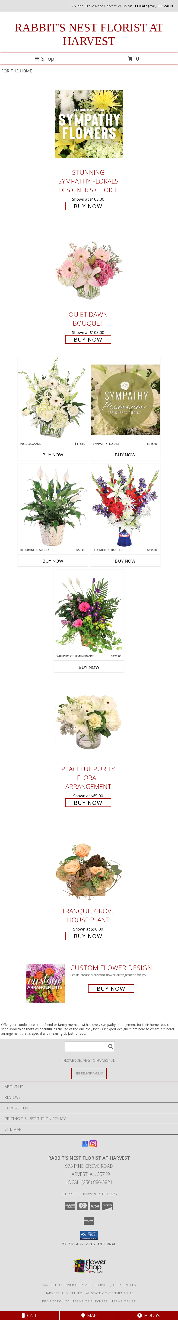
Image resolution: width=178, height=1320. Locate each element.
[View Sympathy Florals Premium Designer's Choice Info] (125, 399)
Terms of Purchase (90, 1301)
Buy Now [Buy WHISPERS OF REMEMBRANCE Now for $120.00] (89, 667)
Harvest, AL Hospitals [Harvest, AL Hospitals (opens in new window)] (115, 1285)
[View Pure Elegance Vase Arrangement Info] (53, 399)
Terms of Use (124, 1301)
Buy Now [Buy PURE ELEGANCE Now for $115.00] (52, 455)
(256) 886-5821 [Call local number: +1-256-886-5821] (160, 5)
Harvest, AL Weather (63, 1293)
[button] (89, 1235)
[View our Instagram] (93, 1146)
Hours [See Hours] (148, 1315)
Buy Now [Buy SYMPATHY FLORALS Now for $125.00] (125, 455)
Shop (44, 58)
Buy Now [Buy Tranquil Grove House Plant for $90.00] (88, 936)
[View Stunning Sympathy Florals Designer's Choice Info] (89, 124)
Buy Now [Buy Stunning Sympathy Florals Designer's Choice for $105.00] (88, 206)
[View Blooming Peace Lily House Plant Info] (53, 506)
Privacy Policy (55, 1301)
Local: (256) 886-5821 (89, 1182)
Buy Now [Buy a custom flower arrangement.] (111, 988)
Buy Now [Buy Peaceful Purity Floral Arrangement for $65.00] (88, 802)
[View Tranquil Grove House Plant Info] (89, 862)
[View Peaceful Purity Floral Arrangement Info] (89, 720)
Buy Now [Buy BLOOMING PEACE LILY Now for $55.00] (52, 561)
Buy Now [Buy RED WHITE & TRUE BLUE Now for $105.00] (125, 561)
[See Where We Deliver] (89, 1073)
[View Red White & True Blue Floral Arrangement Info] (125, 506)
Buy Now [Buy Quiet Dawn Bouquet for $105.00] (88, 339)
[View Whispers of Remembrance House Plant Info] (89, 612)
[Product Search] (90, 1046)
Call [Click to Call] (29, 1315)
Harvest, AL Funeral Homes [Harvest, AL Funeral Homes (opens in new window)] (67, 1285)
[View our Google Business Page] (85, 1146)
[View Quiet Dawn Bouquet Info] (89, 266)
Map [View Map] (89, 1315)
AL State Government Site (109, 1293)
